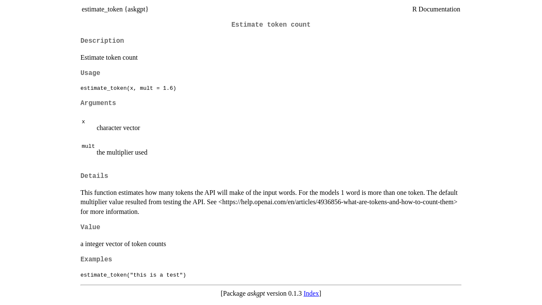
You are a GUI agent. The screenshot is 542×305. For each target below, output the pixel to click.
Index (311, 293)
